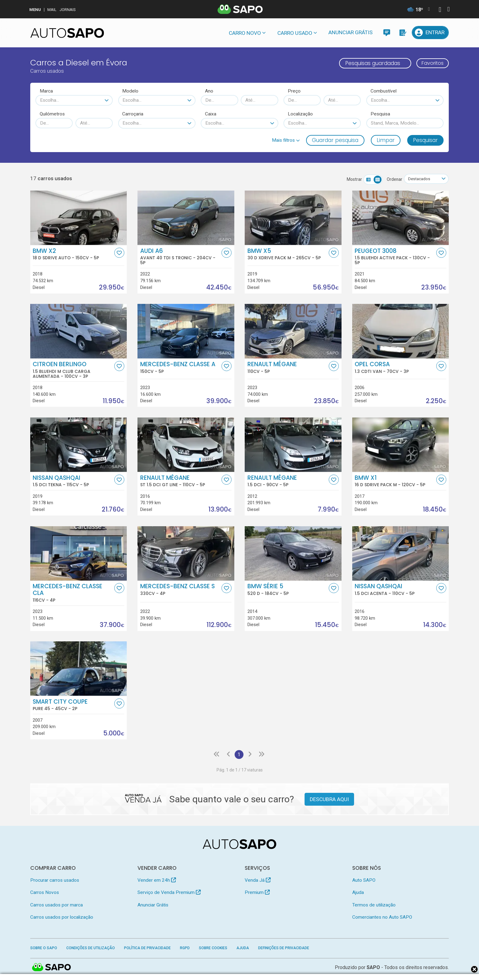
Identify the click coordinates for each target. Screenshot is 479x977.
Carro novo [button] (245, 33)
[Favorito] (119, 253)
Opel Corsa (395, 367)
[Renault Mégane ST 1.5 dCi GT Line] (185, 445)
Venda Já (258, 880)
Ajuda (358, 893)
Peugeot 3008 (395, 256)
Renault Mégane (287, 367)
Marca (46, 91)
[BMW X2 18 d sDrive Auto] (78, 218)
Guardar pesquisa (335, 140)
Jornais (68, 10)
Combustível (384, 91)
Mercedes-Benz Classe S (180, 589)
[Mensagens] (386, 32)
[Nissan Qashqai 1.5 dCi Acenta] (400, 553)
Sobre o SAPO (43, 948)
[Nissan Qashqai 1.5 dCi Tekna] (78, 445)
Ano (209, 91)
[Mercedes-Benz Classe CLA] (78, 553)
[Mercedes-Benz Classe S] (185, 553)
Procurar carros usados (54, 880)
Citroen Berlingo (73, 370)
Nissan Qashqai (73, 481)
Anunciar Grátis (350, 32)
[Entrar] (430, 32)
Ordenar (393, 179)
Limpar (386, 140)
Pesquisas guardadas (369, 63)
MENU (35, 10)
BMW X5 (287, 254)
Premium (257, 893)
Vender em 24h (156, 880)
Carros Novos (44, 893)
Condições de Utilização (90, 948)
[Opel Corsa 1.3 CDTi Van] (400, 331)
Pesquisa (380, 114)
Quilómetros (52, 114)
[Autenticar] (440, 10)
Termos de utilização (374, 905)
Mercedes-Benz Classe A (180, 367)
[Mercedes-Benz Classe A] (185, 331)
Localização (300, 114)
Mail (52, 10)
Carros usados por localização (61, 917)
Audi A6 (180, 256)
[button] (286, 140)
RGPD (185, 948)
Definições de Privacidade (283, 948)
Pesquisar (425, 140)
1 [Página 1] (238, 755)
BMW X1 (395, 481)
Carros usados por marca (56, 905)
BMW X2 (73, 254)
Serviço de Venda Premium (169, 893)
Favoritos (431, 63)
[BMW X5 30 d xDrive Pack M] (293, 218)
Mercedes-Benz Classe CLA (73, 593)
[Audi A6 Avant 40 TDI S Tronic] (185, 218)
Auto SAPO (363, 880)
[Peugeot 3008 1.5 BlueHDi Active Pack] (400, 218)
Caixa (210, 114)
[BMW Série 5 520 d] (293, 553)
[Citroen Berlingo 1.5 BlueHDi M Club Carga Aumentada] (78, 331)
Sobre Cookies (213, 948)
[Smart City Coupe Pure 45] (78, 669)
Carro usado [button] (294, 33)
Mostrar (352, 179)
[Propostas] (402, 32)
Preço (294, 91)
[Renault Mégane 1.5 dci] (293, 445)
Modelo (130, 91)
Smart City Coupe (73, 705)
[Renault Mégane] (293, 331)
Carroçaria (132, 114)
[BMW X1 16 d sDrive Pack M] (400, 445)
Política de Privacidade (147, 948)
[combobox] (74, 100)
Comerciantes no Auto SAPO (382, 917)
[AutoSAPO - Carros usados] (67, 33)
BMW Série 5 (287, 589)
